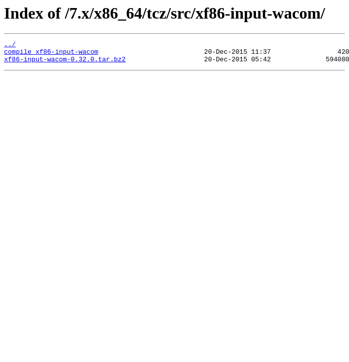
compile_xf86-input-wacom (51, 54)
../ (10, 45)
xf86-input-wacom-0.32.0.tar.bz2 (65, 63)
